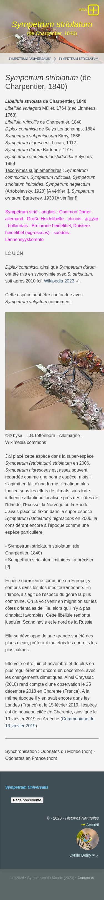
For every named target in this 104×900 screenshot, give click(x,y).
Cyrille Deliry (80, 855)
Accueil (92, 825)
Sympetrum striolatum (78, 58)
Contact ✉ (85, 878)
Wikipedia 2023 (59, 281)
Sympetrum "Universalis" (29, 58)
